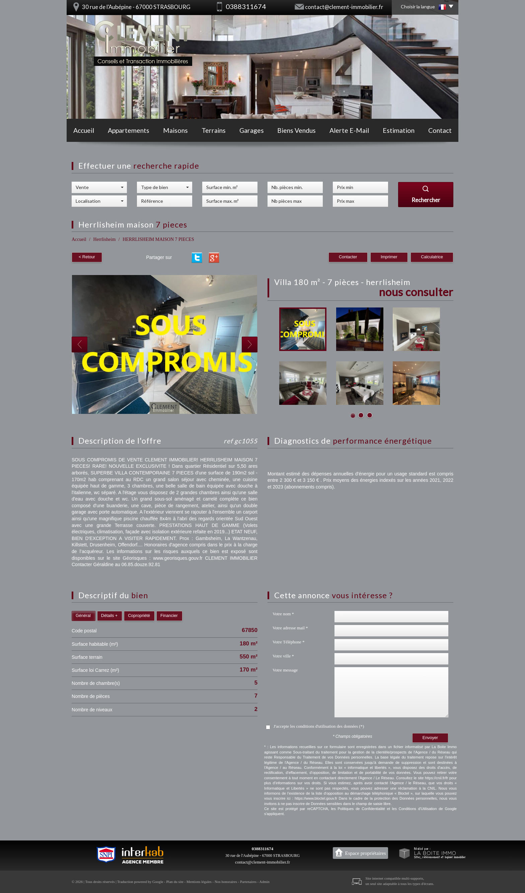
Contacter (348, 257)
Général (83, 615)
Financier (169, 615)
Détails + (109, 615)
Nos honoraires (226, 882)
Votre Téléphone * (289, 641)
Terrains (214, 130)
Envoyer (430, 737)
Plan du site (174, 882)
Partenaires (248, 882)
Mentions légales (199, 882)
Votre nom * (283, 613)
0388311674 (262, 848)
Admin (264, 882)
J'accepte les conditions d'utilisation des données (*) (319, 726)
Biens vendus (296, 130)
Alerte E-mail (349, 130)
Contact (440, 130)
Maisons (175, 130)
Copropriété (139, 615)
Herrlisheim (104, 239)
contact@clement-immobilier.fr (344, 6)
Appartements (128, 130)
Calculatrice (432, 257)
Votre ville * (283, 655)
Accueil (83, 130)
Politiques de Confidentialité (361, 809)
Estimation (399, 130)
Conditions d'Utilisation (418, 809)
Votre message (285, 670)
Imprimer (389, 257)
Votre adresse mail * (290, 627)
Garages (251, 130)
